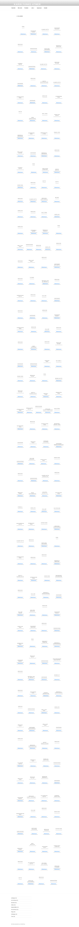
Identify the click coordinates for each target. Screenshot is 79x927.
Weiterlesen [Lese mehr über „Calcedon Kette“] (20, 766)
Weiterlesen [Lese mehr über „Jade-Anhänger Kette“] (33, 349)
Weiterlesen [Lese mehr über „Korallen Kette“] (57, 120)
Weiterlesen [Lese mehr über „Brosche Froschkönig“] (57, 529)
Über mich (20, 7)
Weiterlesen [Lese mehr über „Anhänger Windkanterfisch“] (58, 446)
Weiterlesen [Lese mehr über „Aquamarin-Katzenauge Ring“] (58, 580)
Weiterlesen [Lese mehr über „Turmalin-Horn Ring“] (46, 766)
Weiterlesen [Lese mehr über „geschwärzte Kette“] (20, 529)
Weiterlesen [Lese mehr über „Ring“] (23, 34)
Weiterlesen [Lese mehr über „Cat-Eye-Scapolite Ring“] (44, 495)
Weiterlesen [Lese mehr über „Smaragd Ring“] (33, 446)
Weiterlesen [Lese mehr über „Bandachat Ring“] (31, 529)
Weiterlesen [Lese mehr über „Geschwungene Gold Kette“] (57, 663)
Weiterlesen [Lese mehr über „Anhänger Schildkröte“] (32, 730)
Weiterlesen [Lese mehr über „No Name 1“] (58, 366)
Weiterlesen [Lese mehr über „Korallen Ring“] (20, 630)
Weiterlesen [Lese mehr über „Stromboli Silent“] (33, 233)
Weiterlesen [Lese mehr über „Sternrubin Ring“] (58, 102)
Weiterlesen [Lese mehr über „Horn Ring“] (20, 187)
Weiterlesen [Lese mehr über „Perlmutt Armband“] (44, 646)
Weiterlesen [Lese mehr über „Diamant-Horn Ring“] (57, 800)
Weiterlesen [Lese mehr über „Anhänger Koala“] (57, 615)
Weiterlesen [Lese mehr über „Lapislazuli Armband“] (57, 851)
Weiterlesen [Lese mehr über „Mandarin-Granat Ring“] (57, 429)
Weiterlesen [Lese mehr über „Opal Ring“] (44, 120)
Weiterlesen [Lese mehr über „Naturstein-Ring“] (20, 429)
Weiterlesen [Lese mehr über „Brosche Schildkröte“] (44, 201)
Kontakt (45, 7)
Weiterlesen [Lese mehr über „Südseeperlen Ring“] (20, 816)
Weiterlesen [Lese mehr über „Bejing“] (57, 201)
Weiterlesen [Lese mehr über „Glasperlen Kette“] (44, 800)
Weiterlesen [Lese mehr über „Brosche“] (20, 51)
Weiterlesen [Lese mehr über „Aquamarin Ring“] (33, 695)
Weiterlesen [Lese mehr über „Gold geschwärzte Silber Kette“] (32, 495)
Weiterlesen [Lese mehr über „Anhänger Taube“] (33, 34)
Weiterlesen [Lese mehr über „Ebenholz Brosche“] (58, 51)
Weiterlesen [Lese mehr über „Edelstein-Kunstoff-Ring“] (45, 172)
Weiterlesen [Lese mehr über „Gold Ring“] (57, 412)
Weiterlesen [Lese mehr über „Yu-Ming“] (32, 283)
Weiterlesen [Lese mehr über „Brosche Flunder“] (57, 869)
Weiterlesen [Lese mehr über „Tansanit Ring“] (47, 366)
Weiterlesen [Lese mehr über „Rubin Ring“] (20, 380)
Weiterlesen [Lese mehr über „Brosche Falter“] (57, 68)
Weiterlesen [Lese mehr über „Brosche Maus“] (32, 663)
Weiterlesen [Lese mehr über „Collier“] (44, 300)
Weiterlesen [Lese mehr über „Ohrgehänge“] (33, 51)
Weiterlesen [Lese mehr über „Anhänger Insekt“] (57, 317)
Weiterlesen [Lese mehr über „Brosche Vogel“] (20, 495)
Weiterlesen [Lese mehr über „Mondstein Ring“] (58, 396)
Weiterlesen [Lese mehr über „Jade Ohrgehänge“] (32, 120)
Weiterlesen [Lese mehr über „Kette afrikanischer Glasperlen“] (44, 85)
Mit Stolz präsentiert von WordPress (18, 924)
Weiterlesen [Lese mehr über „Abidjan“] (20, 712)
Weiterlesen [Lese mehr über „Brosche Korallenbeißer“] (47, 412)
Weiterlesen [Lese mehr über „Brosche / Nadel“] (20, 851)
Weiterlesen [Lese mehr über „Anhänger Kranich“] (57, 34)
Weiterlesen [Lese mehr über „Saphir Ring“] (44, 529)
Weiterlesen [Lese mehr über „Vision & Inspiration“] (46, 695)
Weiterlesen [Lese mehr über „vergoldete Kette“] (29, 412)
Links (33, 7)
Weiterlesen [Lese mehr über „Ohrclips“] (20, 216)
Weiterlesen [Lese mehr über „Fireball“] (20, 511)
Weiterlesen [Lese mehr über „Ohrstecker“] (38, 412)
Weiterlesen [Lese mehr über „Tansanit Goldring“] (46, 446)
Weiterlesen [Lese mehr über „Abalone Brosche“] (32, 615)
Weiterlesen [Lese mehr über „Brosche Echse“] (58, 349)
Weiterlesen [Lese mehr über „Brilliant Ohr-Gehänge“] (44, 712)
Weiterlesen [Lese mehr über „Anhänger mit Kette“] (57, 267)
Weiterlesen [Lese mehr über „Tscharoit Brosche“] (33, 630)
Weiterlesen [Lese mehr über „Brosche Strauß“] (46, 833)
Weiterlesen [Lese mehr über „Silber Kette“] (45, 34)
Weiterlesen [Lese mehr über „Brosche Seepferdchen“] (32, 748)
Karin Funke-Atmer (27, 4)
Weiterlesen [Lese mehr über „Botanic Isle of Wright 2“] (45, 283)
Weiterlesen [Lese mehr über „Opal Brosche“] (32, 851)
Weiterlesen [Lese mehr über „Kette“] (20, 120)
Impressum (39, 7)
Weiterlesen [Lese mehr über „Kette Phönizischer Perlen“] (44, 748)
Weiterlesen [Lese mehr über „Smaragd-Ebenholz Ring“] (44, 782)
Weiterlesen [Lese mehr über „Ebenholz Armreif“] (45, 233)
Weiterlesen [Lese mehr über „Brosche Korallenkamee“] (31, 800)
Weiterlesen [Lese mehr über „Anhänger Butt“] (44, 851)
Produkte (26, 7)
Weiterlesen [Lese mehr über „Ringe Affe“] (57, 138)
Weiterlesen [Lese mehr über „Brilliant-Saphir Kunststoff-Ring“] (20, 156)
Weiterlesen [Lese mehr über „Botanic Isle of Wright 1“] (31, 679)
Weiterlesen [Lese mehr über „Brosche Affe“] (20, 730)
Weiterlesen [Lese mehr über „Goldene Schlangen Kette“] (44, 869)
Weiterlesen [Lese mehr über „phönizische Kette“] (20, 300)
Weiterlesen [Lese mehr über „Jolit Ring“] (44, 216)
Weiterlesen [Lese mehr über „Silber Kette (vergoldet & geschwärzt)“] (45, 480)
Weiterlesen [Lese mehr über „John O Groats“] (57, 172)
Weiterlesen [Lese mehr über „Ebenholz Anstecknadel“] (46, 597)
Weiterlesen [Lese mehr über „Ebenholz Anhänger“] (20, 138)
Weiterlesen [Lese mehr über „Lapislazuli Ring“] (43, 463)
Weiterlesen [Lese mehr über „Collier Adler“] (20, 615)
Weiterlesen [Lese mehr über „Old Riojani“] (57, 511)
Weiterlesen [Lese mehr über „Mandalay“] (57, 679)
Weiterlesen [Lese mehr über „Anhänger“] (20, 85)
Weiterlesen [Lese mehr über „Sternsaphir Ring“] (20, 102)
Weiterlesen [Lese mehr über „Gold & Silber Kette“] (33, 396)
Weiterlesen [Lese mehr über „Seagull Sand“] (46, 396)
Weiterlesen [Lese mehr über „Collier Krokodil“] (32, 463)
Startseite (13, 7)
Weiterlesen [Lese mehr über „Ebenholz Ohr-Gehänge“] (33, 766)
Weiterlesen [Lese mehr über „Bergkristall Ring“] (44, 138)
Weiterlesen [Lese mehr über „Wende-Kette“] (58, 380)
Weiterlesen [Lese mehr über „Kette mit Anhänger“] (47, 51)
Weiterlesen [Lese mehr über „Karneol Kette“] (20, 68)
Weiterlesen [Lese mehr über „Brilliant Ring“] (20, 249)
